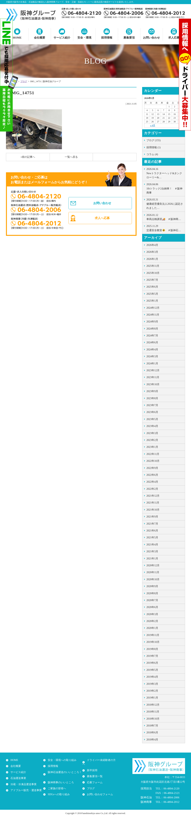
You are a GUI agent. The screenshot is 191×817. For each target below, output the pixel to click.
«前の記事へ (28, 157)
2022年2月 (152, 488)
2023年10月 (152, 384)
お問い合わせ (151, 37)
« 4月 (152, 125)
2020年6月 (152, 607)
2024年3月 (152, 356)
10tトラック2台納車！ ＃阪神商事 (164, 188)
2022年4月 (152, 481)
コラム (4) (152, 154)
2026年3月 (152, 252)
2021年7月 (152, 523)
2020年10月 (152, 579)
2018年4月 (152, 739)
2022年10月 (152, 461)
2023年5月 (152, 419)
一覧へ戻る (71, 157)
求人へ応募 (102, 219)
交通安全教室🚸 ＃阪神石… (164, 228)
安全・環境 (84, 37)
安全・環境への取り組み (61, 760)
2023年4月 (152, 426)
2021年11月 (152, 502)
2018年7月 (152, 725)
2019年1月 (152, 697)
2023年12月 (152, 370)
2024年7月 (152, 335)
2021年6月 (152, 530)
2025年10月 (152, 273)
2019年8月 (152, 649)
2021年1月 (152, 558)
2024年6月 (152, 342)
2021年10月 (152, 509)
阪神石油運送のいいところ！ (64, 772)
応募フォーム (94, 778)
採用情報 (106, 37)
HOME (13, 760)
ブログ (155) (153, 140)
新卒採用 (91, 766)
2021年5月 (152, 537)
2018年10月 (152, 718)
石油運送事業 (17, 778)
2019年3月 (152, 684)
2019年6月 (152, 662)
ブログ (23, 81)
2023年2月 (152, 440)
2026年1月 (152, 259)
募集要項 (129, 37)
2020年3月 (152, 614)
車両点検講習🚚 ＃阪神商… (164, 217)
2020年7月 (152, 600)
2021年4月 (152, 544)
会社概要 (39, 37)
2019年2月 (152, 690)
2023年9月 (152, 391)
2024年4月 (152, 349)
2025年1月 (152, 300)
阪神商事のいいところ (60, 778)
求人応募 (173, 37)
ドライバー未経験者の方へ (102, 760)
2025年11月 (152, 266)
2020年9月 (152, 586)
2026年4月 (152, 245)
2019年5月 (152, 670)
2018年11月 (152, 711)
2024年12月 (152, 307)
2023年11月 (152, 377)
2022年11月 (152, 454)
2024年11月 (152, 314)
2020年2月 (152, 621)
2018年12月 (152, 704)
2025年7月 (152, 279)
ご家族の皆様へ (56, 784)
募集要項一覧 (94, 772)
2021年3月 (152, 551)
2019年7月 (152, 656)
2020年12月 (152, 565)
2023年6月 (152, 412)
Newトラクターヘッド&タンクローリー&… (164, 173)
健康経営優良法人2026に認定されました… (164, 203)
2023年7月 (152, 405)
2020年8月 (152, 593)
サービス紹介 (62, 37)
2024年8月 (152, 328)
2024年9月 (152, 321)
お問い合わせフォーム (99, 790)
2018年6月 (152, 732)
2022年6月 (152, 475)
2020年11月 (152, 572)
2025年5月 (152, 293)
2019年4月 (152, 676)
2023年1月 (152, 447)
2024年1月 (152, 363)
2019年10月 (152, 642)
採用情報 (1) (153, 147)
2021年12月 (152, 495)
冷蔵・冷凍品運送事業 (23, 784)
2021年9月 (152, 516)
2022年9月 (152, 468)
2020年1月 (152, 628)
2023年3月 (152, 433)
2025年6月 (152, 286)
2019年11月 (152, 635)
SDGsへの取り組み (58, 790)
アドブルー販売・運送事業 (25, 790)
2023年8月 (152, 398)
